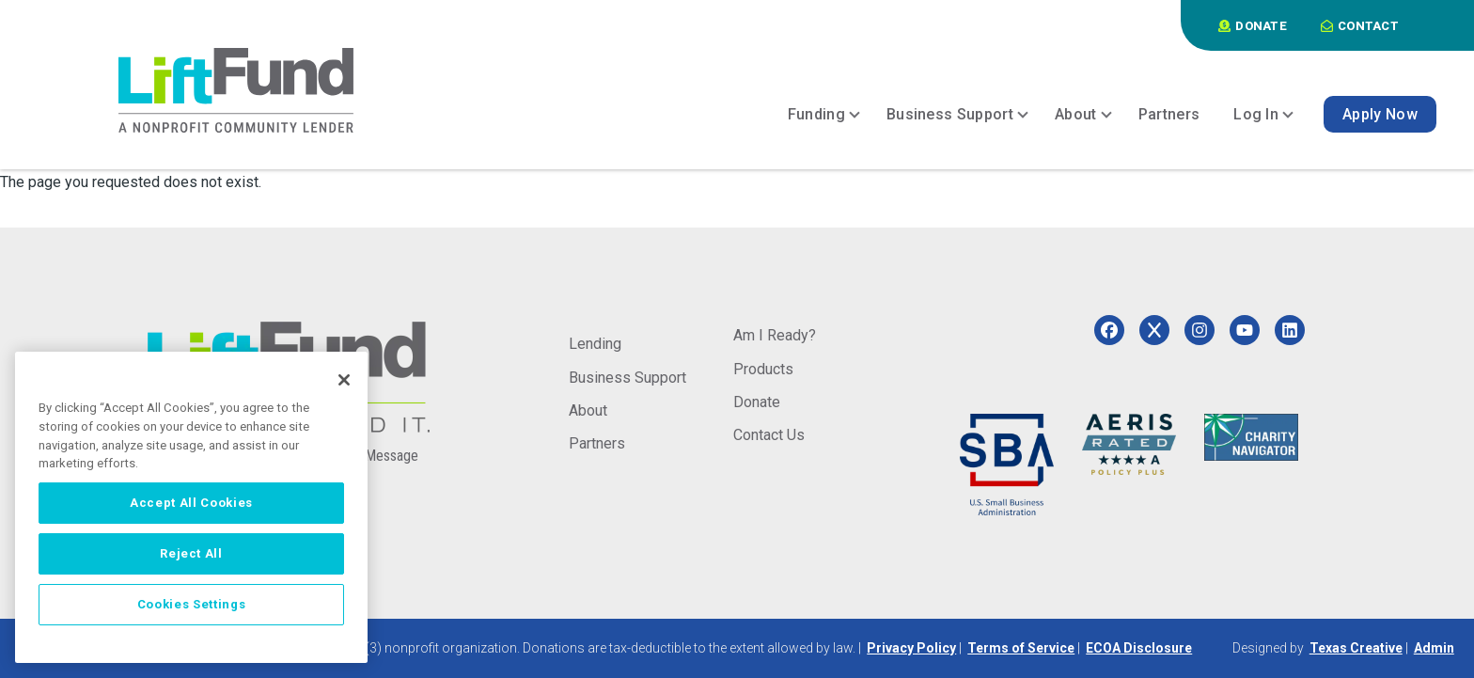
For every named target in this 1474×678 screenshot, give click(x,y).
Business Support (627, 377)
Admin (1434, 647)
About (588, 410)
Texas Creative (1356, 647)
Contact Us (769, 435)
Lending (595, 344)
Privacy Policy (911, 647)
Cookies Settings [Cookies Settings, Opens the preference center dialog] (191, 604)
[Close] (344, 380)
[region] (191, 507)
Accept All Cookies (191, 503)
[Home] (235, 90)
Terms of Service (1020, 647)
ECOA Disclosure (1139, 647)
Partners (597, 443)
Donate (756, 402)
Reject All (191, 553)
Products (763, 369)
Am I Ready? (774, 335)
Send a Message (369, 456)
